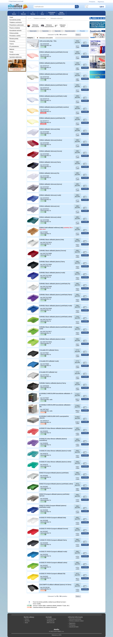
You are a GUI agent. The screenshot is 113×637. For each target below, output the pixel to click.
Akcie (42, 13)
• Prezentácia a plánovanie (16, 25)
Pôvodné (82, 31)
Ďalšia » (78, 34)
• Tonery (11, 52)
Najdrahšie (45, 31)
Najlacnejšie (33, 31)
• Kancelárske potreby (14, 20)
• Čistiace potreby (13, 33)
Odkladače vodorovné (56, 18)
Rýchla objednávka (61, 13)
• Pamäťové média (14, 54)
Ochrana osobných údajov (76, 621)
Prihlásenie (92, 1)
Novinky (33, 13)
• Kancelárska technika (15, 30)
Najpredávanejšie (70, 31)
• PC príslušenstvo (13, 46)
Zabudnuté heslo (73, 627)
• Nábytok (11, 49)
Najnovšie (57, 31)
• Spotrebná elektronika (15, 57)
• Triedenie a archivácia (15, 22)
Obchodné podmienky (74, 619)
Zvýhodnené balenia (51, 13)
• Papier (11, 17)
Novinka (27, 621)
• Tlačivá (11, 44)
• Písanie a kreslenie (14, 28)
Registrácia (101, 1)
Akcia (26, 622)
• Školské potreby (13, 38)
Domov (14, 13)
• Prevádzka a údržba (14, 35)
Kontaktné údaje (51, 619)
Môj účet (23, 13)
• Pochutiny (12, 41)
